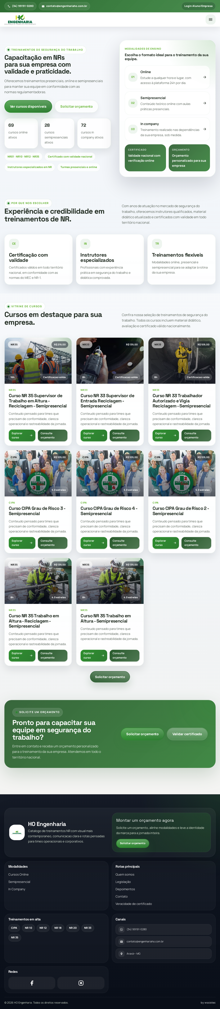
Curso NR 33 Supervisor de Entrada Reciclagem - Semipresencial (107, 401)
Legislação (123, 882)
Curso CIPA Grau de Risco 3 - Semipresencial (37, 510)
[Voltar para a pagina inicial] (103, 19)
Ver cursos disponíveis (28, 106)
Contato (122, 896)
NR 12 (43, 928)
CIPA (14, 928)
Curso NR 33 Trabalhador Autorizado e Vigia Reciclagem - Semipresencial (182, 401)
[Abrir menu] (211, 19)
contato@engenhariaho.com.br (64, 6)
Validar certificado (187, 734)
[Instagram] (80, 983)
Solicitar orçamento (76, 106)
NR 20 (73, 928)
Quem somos (125, 874)
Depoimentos (125, 889)
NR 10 (28, 928)
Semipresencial (19, 882)
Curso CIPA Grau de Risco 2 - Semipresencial (181, 510)
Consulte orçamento (48, 435)
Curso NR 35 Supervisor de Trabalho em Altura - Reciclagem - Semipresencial (38, 401)
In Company (16, 889)
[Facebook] (31, 983)
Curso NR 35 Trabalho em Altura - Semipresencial (106, 618)
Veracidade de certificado (134, 904)
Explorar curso (22, 435)
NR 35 (14, 937)
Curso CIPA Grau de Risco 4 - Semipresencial (109, 510)
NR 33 (87, 928)
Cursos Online (18, 874)
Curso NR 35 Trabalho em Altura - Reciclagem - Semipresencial (34, 621)
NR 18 (58, 928)
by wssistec (208, 1002)
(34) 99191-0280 (20, 6)
